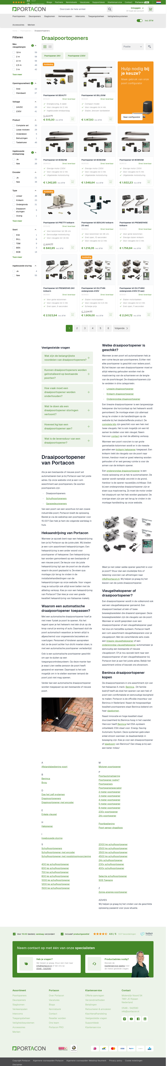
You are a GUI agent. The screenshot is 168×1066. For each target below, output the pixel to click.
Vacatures (85, 2)
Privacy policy (115, 1060)
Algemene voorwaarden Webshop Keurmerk (86, 1060)
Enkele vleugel (49, 814)
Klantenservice (115, 2)
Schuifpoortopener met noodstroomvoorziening (66, 856)
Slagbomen (49, 16)
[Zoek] (110, 9)
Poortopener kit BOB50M (132, 160)
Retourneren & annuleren (98, 1009)
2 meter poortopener (109, 791)
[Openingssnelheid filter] (25, 83)
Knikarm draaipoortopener (120, 393)
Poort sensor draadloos (111, 827)
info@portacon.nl (111, 578)
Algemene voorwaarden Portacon (48, 1060)
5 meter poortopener (109, 803)
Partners (59, 2)
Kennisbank (71, 2)
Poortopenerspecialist (110, 787)
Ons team (54, 1022)
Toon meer (17, 74)
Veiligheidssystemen (118, 16)
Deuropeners (35, 16)
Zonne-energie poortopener (113, 892)
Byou (44, 782)
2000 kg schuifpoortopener (113, 844)
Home (15, 31)
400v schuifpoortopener (111, 868)
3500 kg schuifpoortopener (113, 852)
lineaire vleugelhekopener (119, 640)
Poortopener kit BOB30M (93, 160)
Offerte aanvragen (94, 995)
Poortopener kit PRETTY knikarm (58, 222)
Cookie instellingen (133, 1060)
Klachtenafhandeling (96, 1013)
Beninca (130, 686)
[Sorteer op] (133, 46)
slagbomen (113, 710)
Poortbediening (107, 823)
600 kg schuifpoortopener (55, 868)
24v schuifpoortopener (111, 860)
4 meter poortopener (109, 799)
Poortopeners (19, 16)
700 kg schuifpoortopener (55, 872)
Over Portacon (56, 995)
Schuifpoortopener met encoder (58, 852)
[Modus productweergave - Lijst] (50, 46)
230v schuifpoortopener (111, 864)
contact (115, 436)
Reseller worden (57, 1018)
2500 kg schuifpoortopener (113, 848)
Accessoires (18, 25)
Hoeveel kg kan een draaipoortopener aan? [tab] (58, 426)
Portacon (54, 990)
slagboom (110, 743)
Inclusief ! (77, 934)
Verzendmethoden (95, 1000)
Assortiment (19, 990)
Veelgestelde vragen (96, 1018)
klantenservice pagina (115, 966)
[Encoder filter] (25, 172)
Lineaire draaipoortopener (120, 388)
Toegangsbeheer (96, 16)
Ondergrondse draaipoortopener (123, 399)
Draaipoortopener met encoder (58, 802)
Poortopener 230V (76, 55)
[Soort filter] (25, 229)
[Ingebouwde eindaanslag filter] (25, 152)
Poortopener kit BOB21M (55, 160)
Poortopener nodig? (109, 780)
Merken (31, 25)
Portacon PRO (56, 1027)
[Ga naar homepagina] (29, 9)
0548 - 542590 (43, 968)
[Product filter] (25, 119)
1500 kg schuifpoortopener (56, 888)
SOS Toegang (106, 880)
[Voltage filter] (25, 101)
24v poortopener (107, 815)
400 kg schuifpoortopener (55, 864)
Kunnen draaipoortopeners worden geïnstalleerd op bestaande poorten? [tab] (65, 374)
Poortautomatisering (109, 776)
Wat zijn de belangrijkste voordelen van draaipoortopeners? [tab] (65, 357)
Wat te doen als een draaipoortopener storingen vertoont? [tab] (61, 410)
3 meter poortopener (109, 795)
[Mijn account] (135, 9)
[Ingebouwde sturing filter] (25, 265)
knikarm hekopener (126, 449)
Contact (128, 2)
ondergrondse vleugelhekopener (119, 644)
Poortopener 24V (52, 55)
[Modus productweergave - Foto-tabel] (45, 46)
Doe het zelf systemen (53, 794)
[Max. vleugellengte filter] (25, 45)
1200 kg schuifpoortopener (56, 884)
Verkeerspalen (65, 16)
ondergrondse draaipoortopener (123, 470)
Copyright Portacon (21, 1060)
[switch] (139, 20)
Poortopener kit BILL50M (93, 95)
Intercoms (80, 16)
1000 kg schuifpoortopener (56, 880)
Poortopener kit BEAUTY (55, 95)
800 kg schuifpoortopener (55, 876)
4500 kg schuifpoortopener (113, 856)
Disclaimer (17, 1064)
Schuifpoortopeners (56, 498)
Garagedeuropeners (56, 503)
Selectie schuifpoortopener (113, 876)
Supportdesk (98, 2)
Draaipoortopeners (51, 798)
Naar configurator (132, 116)
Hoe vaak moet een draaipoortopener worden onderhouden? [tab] (59, 392)
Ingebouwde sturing (52, 838)
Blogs (49, 2)
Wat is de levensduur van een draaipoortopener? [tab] (62, 440)
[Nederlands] (158, 2)
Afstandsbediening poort (54, 766)
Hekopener (47, 826)
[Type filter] (25, 190)
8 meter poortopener (109, 807)
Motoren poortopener (110, 766)
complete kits (109, 424)
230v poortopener (108, 811)
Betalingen (91, 1004)
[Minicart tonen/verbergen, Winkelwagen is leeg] (151, 9)
